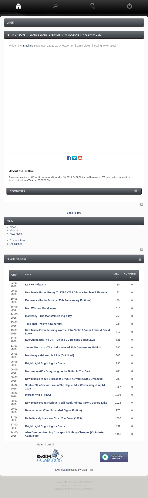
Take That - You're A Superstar (43, 324)
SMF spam (61, 469)
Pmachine (27, 45)
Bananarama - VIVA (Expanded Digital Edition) (53, 410)
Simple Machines (86, 482)
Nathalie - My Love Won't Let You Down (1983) (53, 418)
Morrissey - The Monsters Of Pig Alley (48, 316)
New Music (16, 233)
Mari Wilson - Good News (40, 308)
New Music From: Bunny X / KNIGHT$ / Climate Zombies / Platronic (66, 292)
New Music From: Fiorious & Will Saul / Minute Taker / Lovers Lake (66, 402)
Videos (14, 230)
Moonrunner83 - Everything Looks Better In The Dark (57, 371)
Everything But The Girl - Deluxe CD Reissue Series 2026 (60, 339)
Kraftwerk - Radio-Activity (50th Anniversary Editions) (58, 300)
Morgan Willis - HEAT (38, 394)
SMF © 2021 (71, 482)
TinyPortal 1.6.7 (68, 485)
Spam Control (45, 444)
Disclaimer (16, 243)
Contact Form (17, 240)
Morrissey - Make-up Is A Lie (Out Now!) (49, 355)
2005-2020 (82, 485)
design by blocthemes (74, 489)
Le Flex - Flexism (35, 284)
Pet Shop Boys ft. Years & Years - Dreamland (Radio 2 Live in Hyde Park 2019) (54, 34)
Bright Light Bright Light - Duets (45, 363)
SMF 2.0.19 (59, 482)
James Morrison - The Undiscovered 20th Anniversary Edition (63, 347)
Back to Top (74, 212)
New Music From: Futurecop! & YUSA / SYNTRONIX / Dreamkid (64, 379)
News (13, 227)
